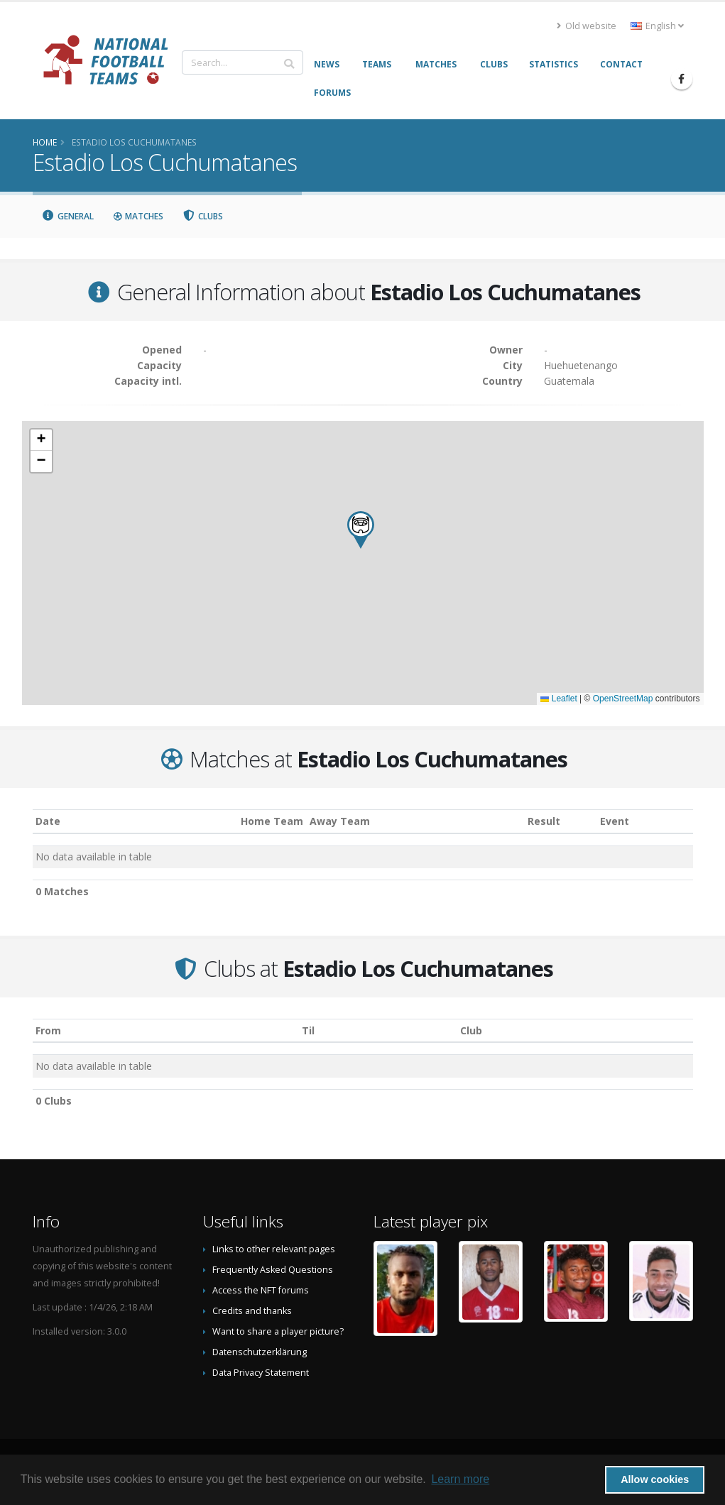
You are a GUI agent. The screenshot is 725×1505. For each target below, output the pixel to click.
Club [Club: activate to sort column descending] (471, 1030)
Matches (137, 216)
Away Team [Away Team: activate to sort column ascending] (340, 821)
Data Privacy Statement (260, 1373)
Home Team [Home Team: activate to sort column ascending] (272, 821)
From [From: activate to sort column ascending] (48, 1030)
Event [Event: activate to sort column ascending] (614, 821)
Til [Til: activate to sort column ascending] (308, 1030)
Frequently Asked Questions (272, 1270)
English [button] (657, 26)
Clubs (202, 216)
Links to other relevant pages (273, 1249)
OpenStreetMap (623, 699)
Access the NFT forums (260, 1290)
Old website (586, 26)
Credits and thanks (252, 1311)
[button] (360, 530)
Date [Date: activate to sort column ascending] (48, 821)
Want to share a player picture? (278, 1331)
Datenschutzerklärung (259, 1352)
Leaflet (558, 699)
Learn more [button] (460, 1479)
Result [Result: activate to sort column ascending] (544, 821)
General (68, 216)
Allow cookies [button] (655, 1479)
